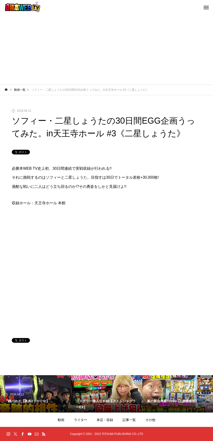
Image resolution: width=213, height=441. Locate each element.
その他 (150, 420)
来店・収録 (105, 420)
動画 (61, 420)
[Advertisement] (106, 49)
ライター (80, 420)
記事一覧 (129, 420)
